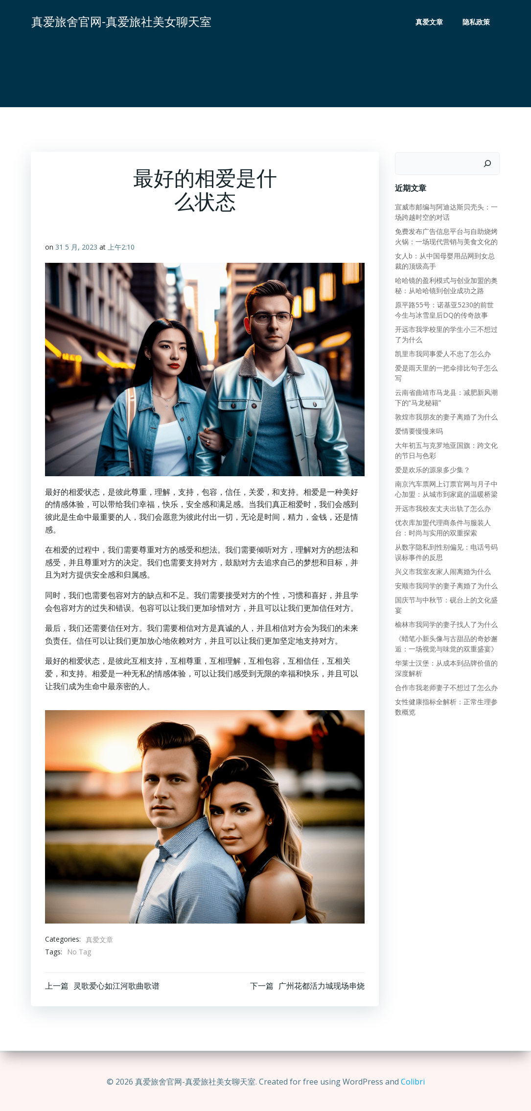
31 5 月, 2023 (77, 249)
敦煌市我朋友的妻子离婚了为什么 (445, 416)
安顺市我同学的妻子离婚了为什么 (445, 585)
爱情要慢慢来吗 (418, 430)
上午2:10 (121, 249)
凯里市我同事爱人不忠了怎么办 (442, 353)
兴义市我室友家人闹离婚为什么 (442, 571)
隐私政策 (477, 22)
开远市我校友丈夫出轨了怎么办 (442, 507)
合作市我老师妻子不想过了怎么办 (445, 687)
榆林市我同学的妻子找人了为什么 (445, 623)
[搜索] (488, 163)
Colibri (413, 1081)
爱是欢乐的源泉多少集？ (431, 469)
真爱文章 (430, 22)
